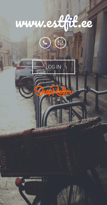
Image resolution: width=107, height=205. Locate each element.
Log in (53, 67)
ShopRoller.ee (54, 90)
